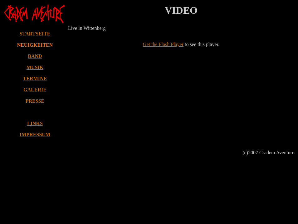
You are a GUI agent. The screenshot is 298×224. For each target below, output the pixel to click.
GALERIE (34, 89)
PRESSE (35, 101)
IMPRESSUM (35, 134)
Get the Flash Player (163, 44)
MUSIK (35, 67)
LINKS (35, 123)
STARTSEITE (35, 33)
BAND (35, 56)
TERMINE (35, 78)
